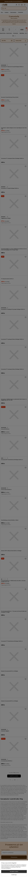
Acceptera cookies (14, 871)
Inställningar (14, 874)
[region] (14, 869)
